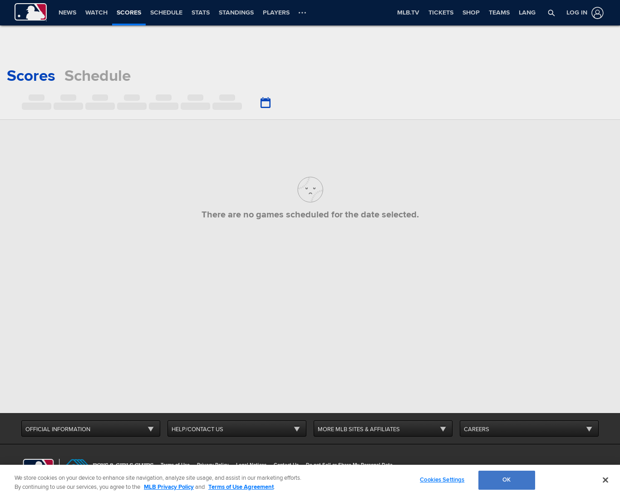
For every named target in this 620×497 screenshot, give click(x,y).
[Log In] (583, 13)
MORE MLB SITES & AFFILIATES (359, 429)
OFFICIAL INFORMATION (57, 429)
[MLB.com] (38, 467)
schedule (97, 75)
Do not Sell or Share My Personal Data (349, 465)
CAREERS (476, 429)
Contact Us (286, 465)
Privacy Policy (213, 465)
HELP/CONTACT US (197, 429)
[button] (551, 13)
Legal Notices (251, 465)
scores (31, 75)
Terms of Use (175, 465)
